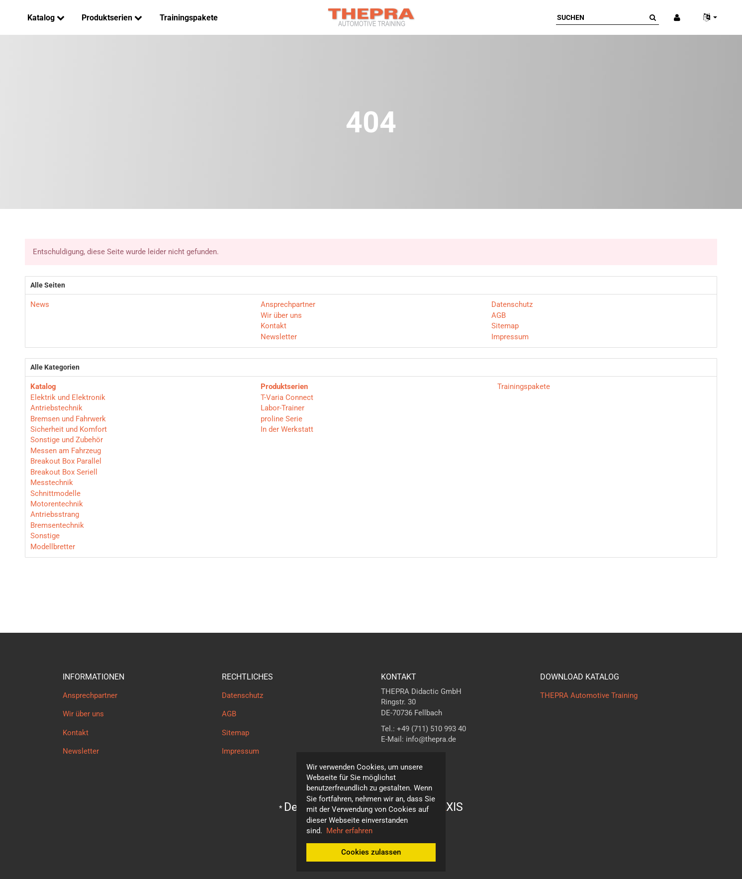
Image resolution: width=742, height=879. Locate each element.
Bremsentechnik (57, 525)
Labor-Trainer (282, 407)
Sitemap (505, 325)
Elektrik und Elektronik (67, 397)
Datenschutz (512, 304)
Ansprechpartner (288, 304)
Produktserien (108, 17)
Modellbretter (52, 546)
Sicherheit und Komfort (68, 429)
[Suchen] (601, 17)
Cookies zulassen (371, 852)
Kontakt (273, 325)
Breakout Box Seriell (63, 472)
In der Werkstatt (287, 429)
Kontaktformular (408, 759)
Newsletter (279, 336)
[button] (706, 17)
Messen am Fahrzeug (65, 450)
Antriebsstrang (54, 514)
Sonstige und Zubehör (66, 439)
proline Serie (281, 418)
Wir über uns (281, 315)
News (39, 304)
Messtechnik (51, 482)
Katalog (42, 17)
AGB (498, 315)
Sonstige (45, 535)
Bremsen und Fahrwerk (68, 418)
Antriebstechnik (56, 407)
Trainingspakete (189, 17)
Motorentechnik (56, 503)
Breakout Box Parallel (65, 461)
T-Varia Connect (287, 397)
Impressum (510, 336)
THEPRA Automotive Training (589, 695)
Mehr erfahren (349, 830)
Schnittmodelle (55, 493)
